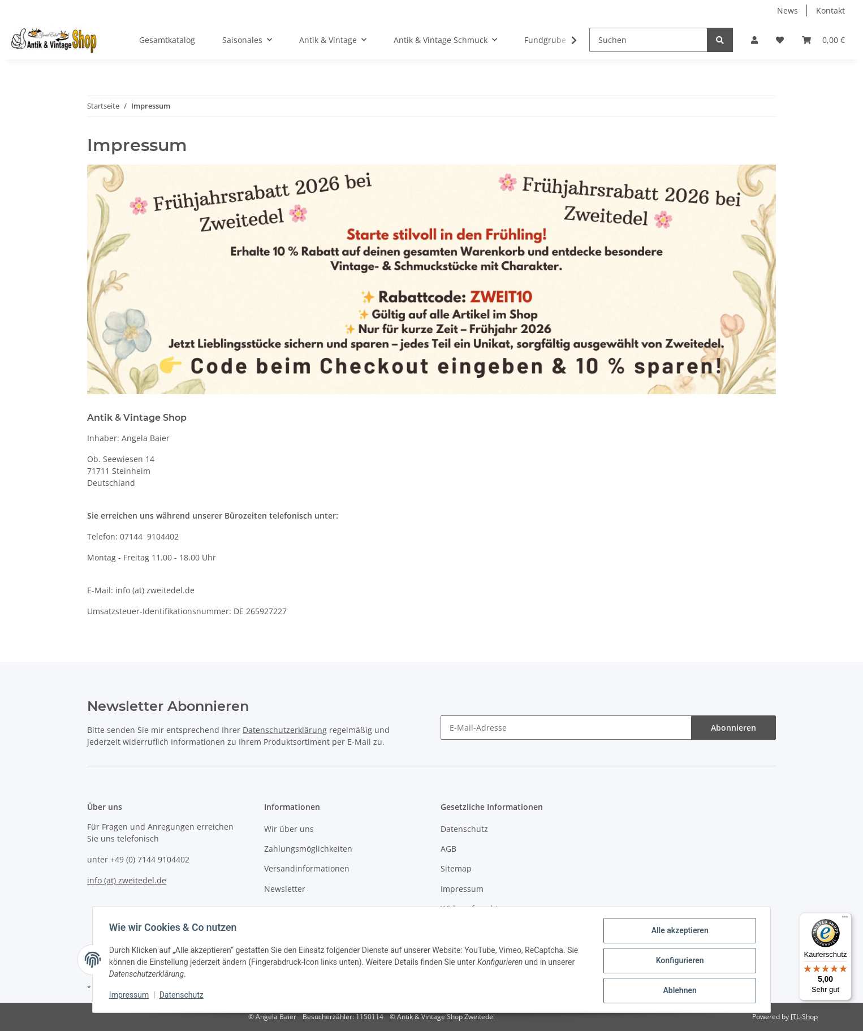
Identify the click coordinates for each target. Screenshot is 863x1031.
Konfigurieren (678, 961)
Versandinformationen (306, 868)
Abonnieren (733, 727)
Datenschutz (464, 828)
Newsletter (284, 888)
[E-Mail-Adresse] (566, 727)
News (787, 10)
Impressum (462, 888)
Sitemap (456, 868)
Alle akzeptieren (677, 932)
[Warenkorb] (823, 39)
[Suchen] (648, 40)
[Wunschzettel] (780, 39)
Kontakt (830, 10)
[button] (754, 39)
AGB (448, 848)
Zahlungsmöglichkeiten (308, 848)
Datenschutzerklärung (285, 729)
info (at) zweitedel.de (126, 880)
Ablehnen (677, 990)
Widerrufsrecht (469, 908)
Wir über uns (289, 828)
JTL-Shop (804, 1016)
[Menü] (845, 919)
